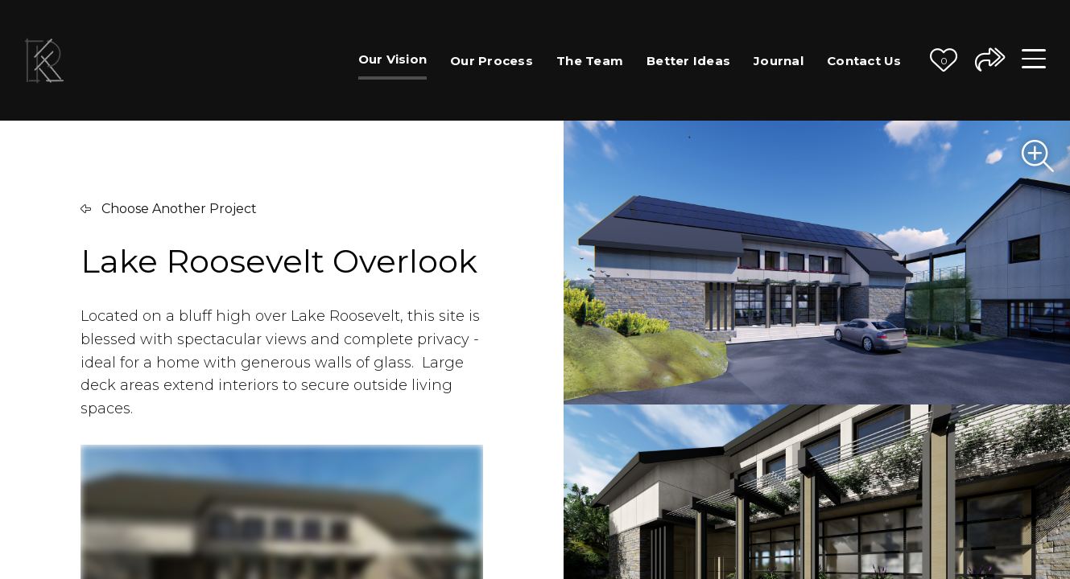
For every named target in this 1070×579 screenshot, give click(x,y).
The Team (589, 60)
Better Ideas (688, 60)
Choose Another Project (169, 208)
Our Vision (393, 59)
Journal (779, 60)
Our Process (491, 60)
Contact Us (864, 60)
